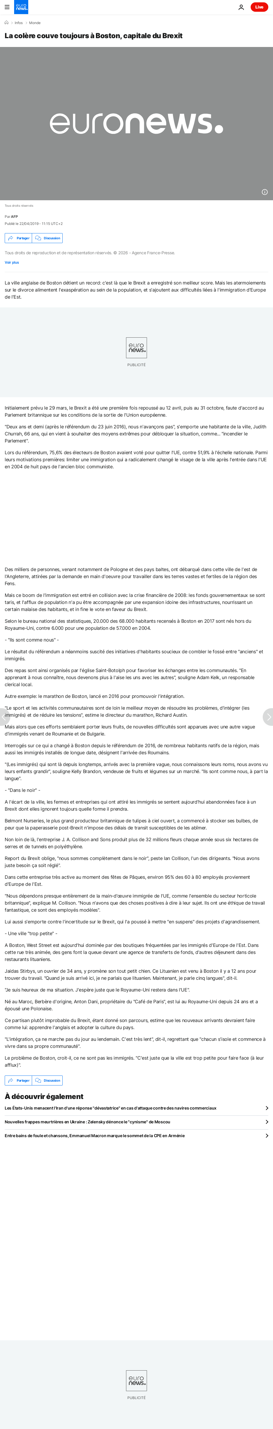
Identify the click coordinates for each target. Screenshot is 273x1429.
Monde (35, 23)
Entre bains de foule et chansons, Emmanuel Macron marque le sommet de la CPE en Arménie (95, 1135)
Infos (19, 23)
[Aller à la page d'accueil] (21, 7)
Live (259, 6)
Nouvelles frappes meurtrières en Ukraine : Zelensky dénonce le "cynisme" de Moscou (87, 1121)
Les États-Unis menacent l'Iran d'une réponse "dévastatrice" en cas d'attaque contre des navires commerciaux (111, 1107)
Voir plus (12, 262)
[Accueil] (6, 23)
